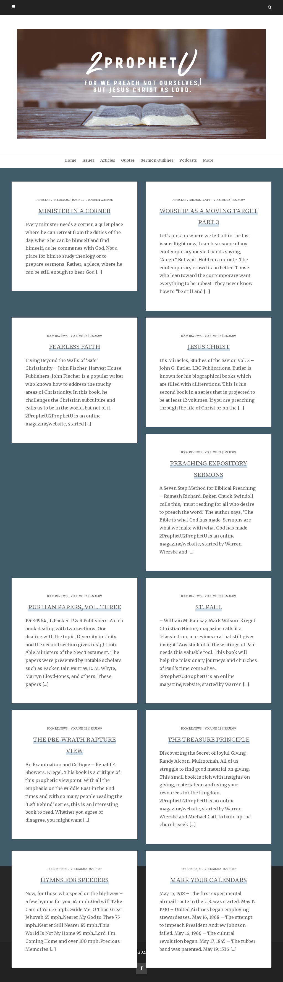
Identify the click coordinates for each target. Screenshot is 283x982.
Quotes (128, 160)
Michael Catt (199, 200)
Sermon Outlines (157, 160)
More (208, 160)
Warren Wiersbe (100, 200)
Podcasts (188, 160)
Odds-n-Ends (57, 869)
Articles (107, 160)
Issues (88, 160)
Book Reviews (57, 336)
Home (70, 160)
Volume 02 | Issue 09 (69, 200)
